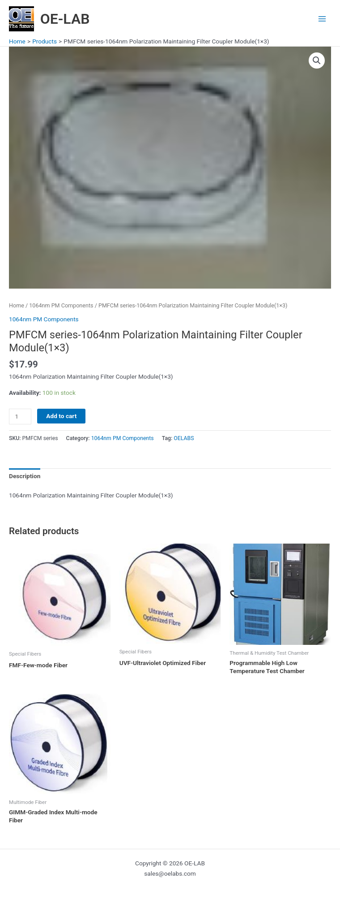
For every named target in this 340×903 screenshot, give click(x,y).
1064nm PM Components (61, 305)
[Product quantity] (20, 416)
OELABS (184, 438)
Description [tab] (24, 476)
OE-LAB (65, 18)
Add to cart (61, 415)
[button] (317, 60)
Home (16, 305)
